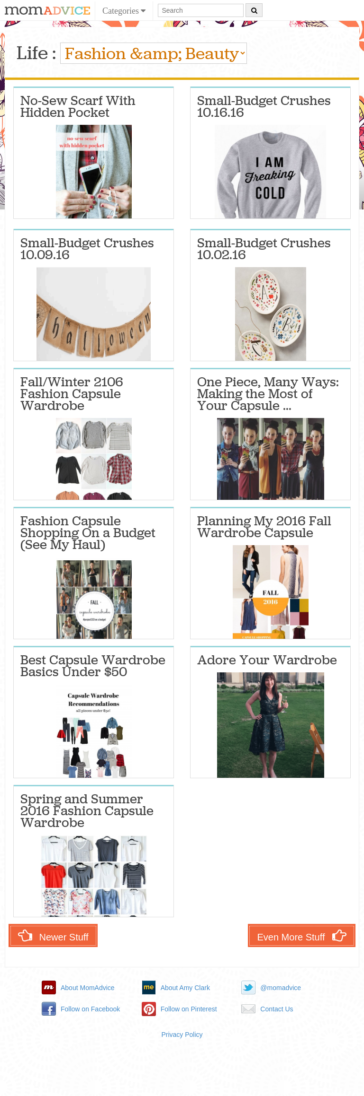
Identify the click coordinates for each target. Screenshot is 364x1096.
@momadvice (280, 988)
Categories (124, 11)
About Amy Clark (185, 988)
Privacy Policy (181, 1034)
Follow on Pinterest (189, 1009)
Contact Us (276, 1009)
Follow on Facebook (90, 1009)
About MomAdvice (88, 988)
